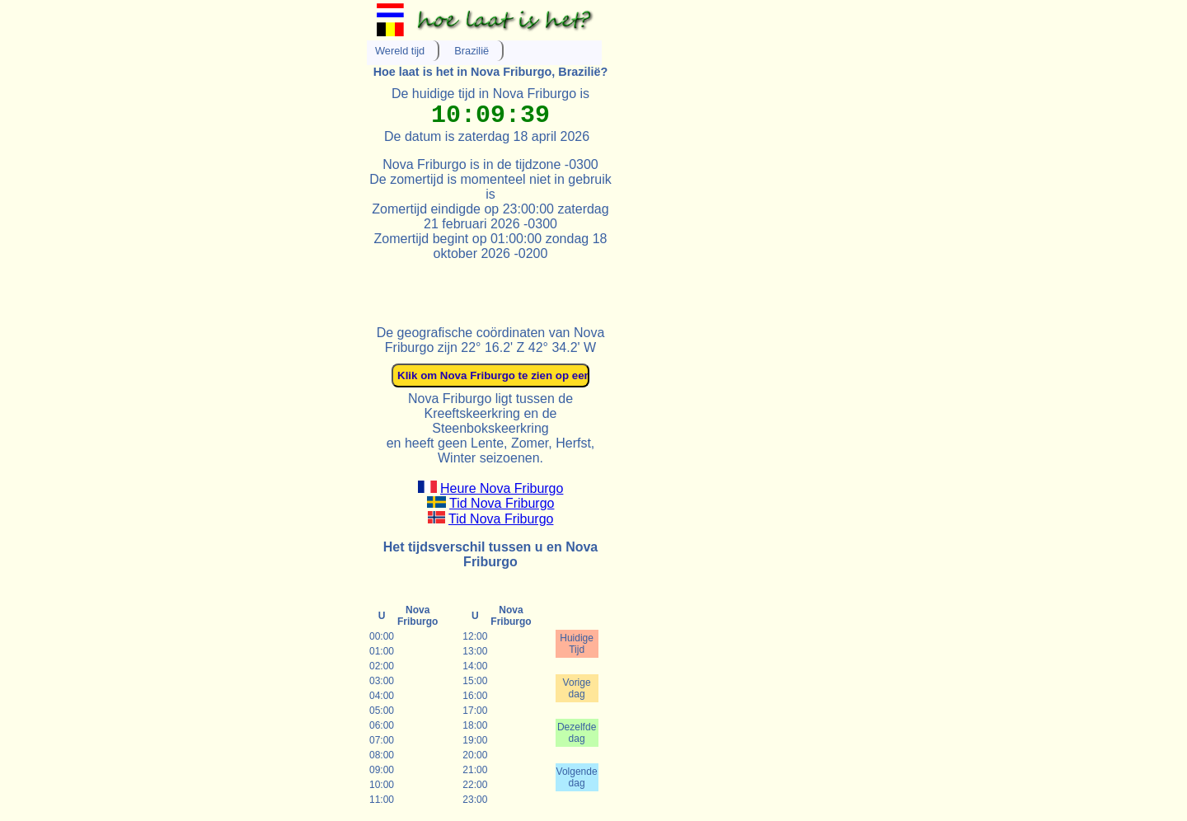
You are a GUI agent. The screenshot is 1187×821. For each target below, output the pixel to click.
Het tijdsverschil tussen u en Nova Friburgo (490, 554)
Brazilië (471, 51)
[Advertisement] (560, 286)
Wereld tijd (400, 51)
